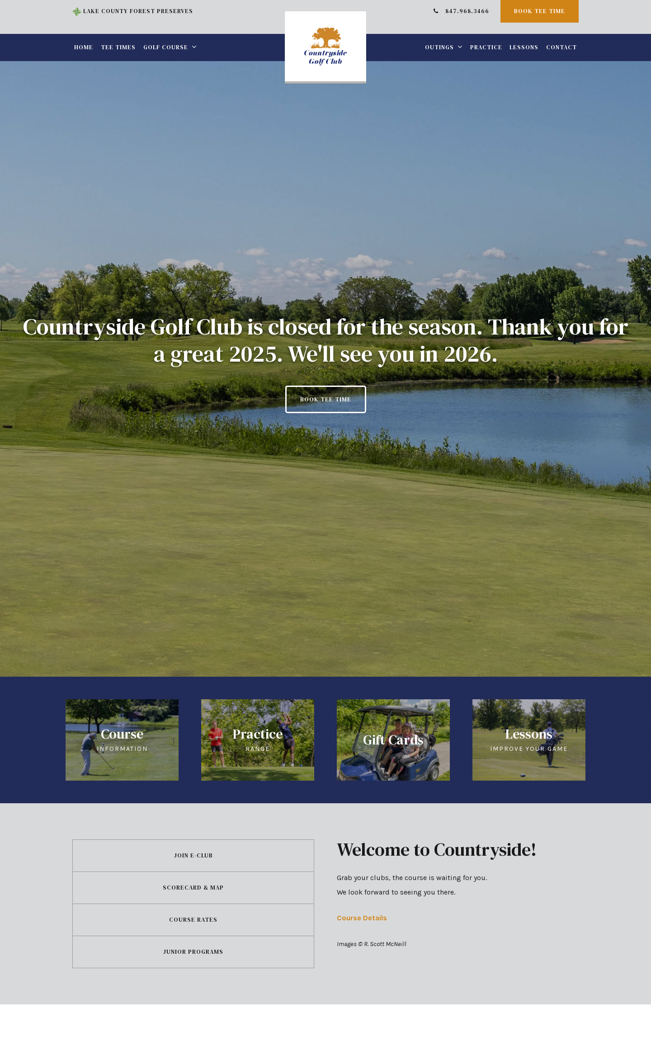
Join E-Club (193, 855)
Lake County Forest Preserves (132, 11)
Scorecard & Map (193, 887)
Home (83, 47)
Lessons (523, 47)
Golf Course (165, 47)
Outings (439, 47)
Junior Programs (193, 952)
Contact (561, 47)
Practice (486, 47)
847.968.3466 (461, 11)
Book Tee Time (539, 11)
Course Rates (193, 919)
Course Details (362, 918)
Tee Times (118, 47)
